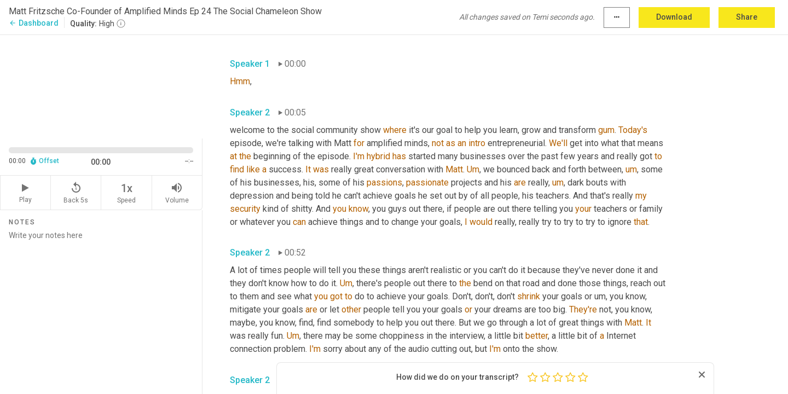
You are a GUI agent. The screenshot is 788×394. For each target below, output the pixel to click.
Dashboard (34, 23)
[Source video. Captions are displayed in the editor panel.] (101, 85)
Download (674, 17)
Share (746, 17)
